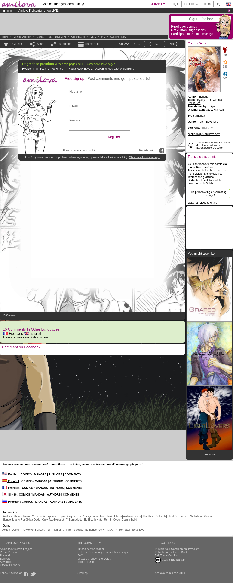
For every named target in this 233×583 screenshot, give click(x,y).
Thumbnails (92, 44)
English (33, 333)
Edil (86, 519)
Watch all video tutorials (202, 202)
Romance (91, 529)
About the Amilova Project (16, 549)
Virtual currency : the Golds (94, 558)
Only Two (48, 519)
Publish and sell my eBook (171, 552)
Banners (5, 558)
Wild (134, 519)
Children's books (73, 529)
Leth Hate (96, 519)
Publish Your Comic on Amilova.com (177, 549)
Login (175, 4)
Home (5, 37)
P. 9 (103, 37)
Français (13, 333)
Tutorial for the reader (90, 549)
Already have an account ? (78, 150)
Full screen (64, 44)
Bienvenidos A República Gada (21, 519)
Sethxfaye (196, 516)
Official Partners (10, 565)
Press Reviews (9, 552)
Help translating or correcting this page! (208, 193)
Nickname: (76, 91)
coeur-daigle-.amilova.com (204, 134)
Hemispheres (22, 516)
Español (10, 481)
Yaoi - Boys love (57, 37)
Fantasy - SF (43, 529)
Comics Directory (22, 37)
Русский (10, 501)
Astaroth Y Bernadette (69, 519)
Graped (208, 516)
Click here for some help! (144, 157)
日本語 (9, 494)
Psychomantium (95, 516)
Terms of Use (85, 562)
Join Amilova (158, 4)
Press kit (5, 555)
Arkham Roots (132, 516)
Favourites (16, 44)
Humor (57, 529)
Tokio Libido (114, 516)
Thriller (118, 529)
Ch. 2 (93, 37)
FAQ (80, 555)
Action (6, 529)
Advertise (6, 562)
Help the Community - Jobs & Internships (102, 552)
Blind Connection (178, 516)
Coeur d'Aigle (78, 37)
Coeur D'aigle (122, 519)
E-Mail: (73, 106)
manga (40, 37)
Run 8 (107, 519)
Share (40, 44)
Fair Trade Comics (166, 555)
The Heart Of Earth (154, 516)
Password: (75, 120)
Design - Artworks (23, 529)
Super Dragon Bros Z (71, 516)
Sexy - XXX (105, 529)
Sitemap (82, 573)
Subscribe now (118, 37)
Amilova (7, 516)
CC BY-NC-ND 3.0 (170, 560)
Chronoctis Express (44, 516)
